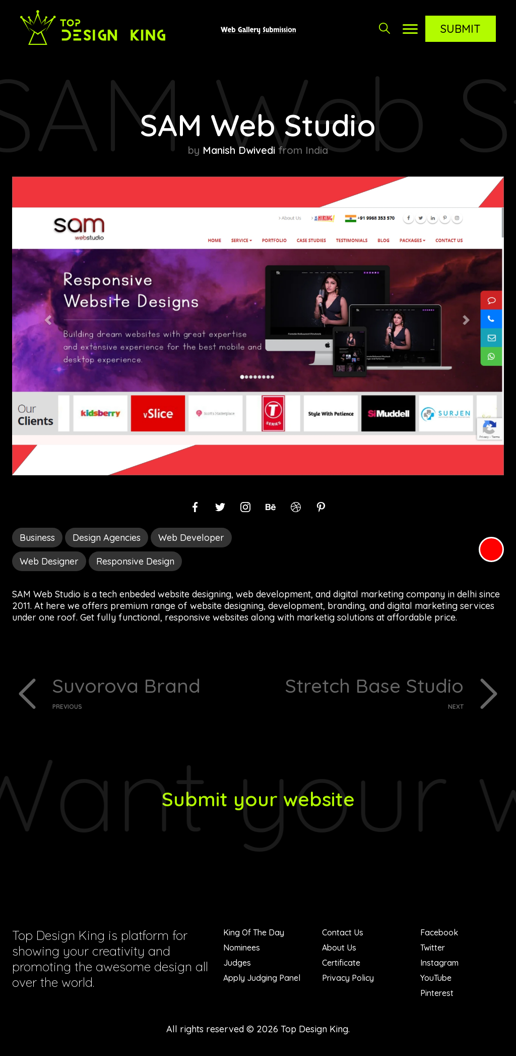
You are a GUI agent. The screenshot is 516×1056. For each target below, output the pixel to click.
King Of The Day (253, 933)
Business (37, 537)
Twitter (432, 948)
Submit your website (258, 799)
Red (491, 549)
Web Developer (191, 537)
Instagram (439, 964)
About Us (339, 948)
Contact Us (342, 933)
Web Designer (49, 561)
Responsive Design (135, 561)
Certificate (341, 964)
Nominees (241, 948)
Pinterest (437, 994)
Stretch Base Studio (365, 692)
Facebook (439, 933)
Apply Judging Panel (261, 979)
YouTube (436, 979)
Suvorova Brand (151, 692)
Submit (460, 29)
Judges (237, 964)
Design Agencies (107, 537)
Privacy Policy (348, 979)
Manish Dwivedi (239, 150)
